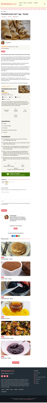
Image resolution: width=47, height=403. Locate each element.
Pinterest (4, 16)
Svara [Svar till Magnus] (5, 185)
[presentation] (7, 207)
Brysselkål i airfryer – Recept (7, 338)
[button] (44, 3)
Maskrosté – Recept (5, 319)
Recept (4, 11)
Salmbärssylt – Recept (6, 358)
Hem (2, 11)
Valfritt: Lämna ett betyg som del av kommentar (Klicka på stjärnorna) (11, 190)
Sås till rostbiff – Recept (6, 279)
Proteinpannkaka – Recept (6, 259)
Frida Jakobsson (9, 42)
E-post (10, 16)
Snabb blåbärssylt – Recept (7, 299)
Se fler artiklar (15, 363)
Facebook (15, 16)
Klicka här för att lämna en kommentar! (17, 175)
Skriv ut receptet (6, 99)
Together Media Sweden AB (28, 399)
